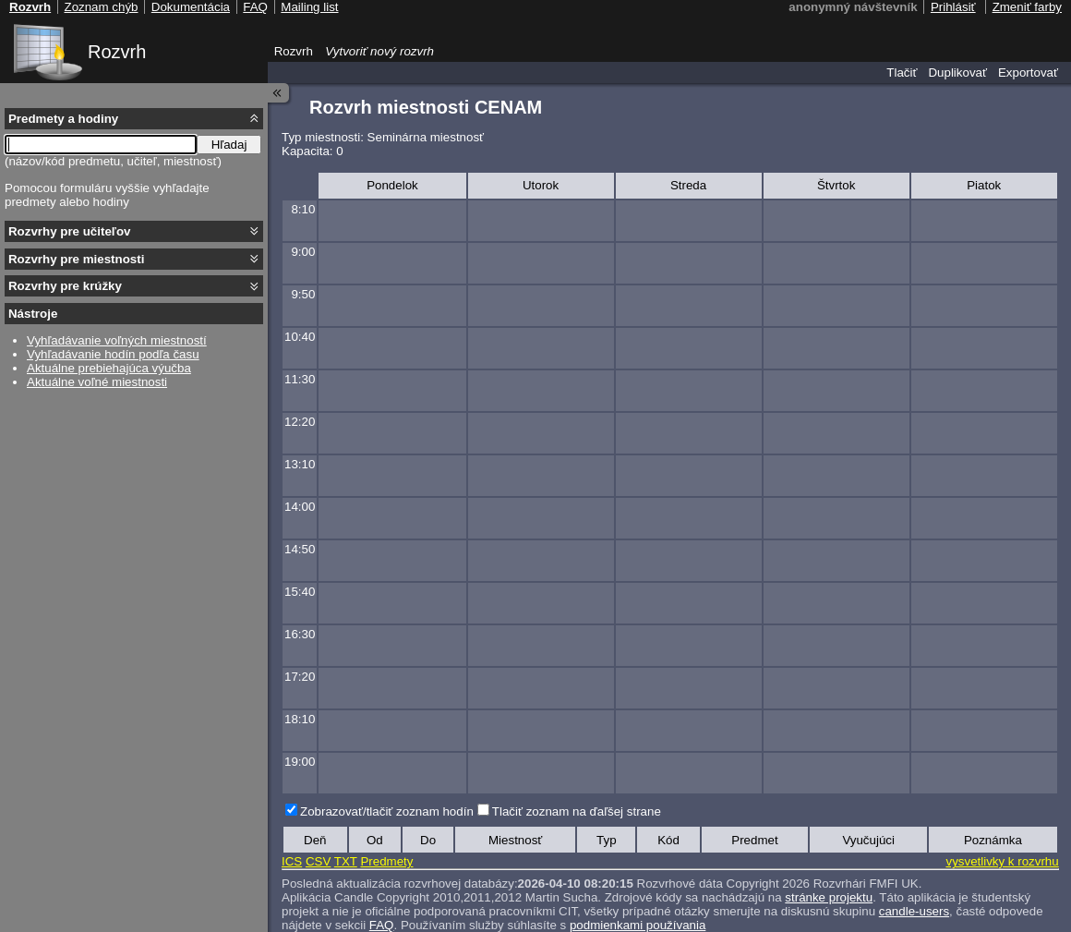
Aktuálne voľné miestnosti (97, 382)
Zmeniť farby (1027, 7)
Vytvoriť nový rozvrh (379, 51)
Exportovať (1028, 72)
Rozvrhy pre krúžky (65, 286)
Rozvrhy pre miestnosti (76, 259)
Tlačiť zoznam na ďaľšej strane (576, 811)
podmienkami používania (637, 925)
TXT (345, 861)
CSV (318, 861)
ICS (292, 861)
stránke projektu (828, 897)
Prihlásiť (953, 7)
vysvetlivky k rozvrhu (1001, 861)
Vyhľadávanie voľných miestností (117, 340)
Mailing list (309, 7)
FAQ (381, 925)
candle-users (914, 911)
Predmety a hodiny (63, 119)
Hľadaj (229, 144)
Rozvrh (117, 52)
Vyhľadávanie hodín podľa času (113, 354)
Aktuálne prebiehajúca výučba (109, 368)
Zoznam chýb (101, 7)
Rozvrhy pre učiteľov (69, 231)
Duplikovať (957, 72)
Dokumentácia (190, 7)
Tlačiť (901, 72)
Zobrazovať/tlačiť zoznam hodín (387, 811)
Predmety (386, 861)
